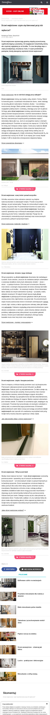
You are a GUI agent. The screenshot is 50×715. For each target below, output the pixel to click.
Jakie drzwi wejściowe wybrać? (13, 510)
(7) (25, 557)
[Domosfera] (7, 2)
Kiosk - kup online (25, 11)
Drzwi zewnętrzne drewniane (12, 143)
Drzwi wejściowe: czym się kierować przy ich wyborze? (20, 20)
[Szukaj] (41, 2)
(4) (25, 189)
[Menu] (47, 2)
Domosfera (5, 18)
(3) (25, 465)
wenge (45, 302)
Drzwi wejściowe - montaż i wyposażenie (16, 322)
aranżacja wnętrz (17, 18)
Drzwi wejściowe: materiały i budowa (14, 224)
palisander (8, 307)
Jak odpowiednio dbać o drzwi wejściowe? (17, 419)
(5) (25, 374)
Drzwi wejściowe (8, 95)
